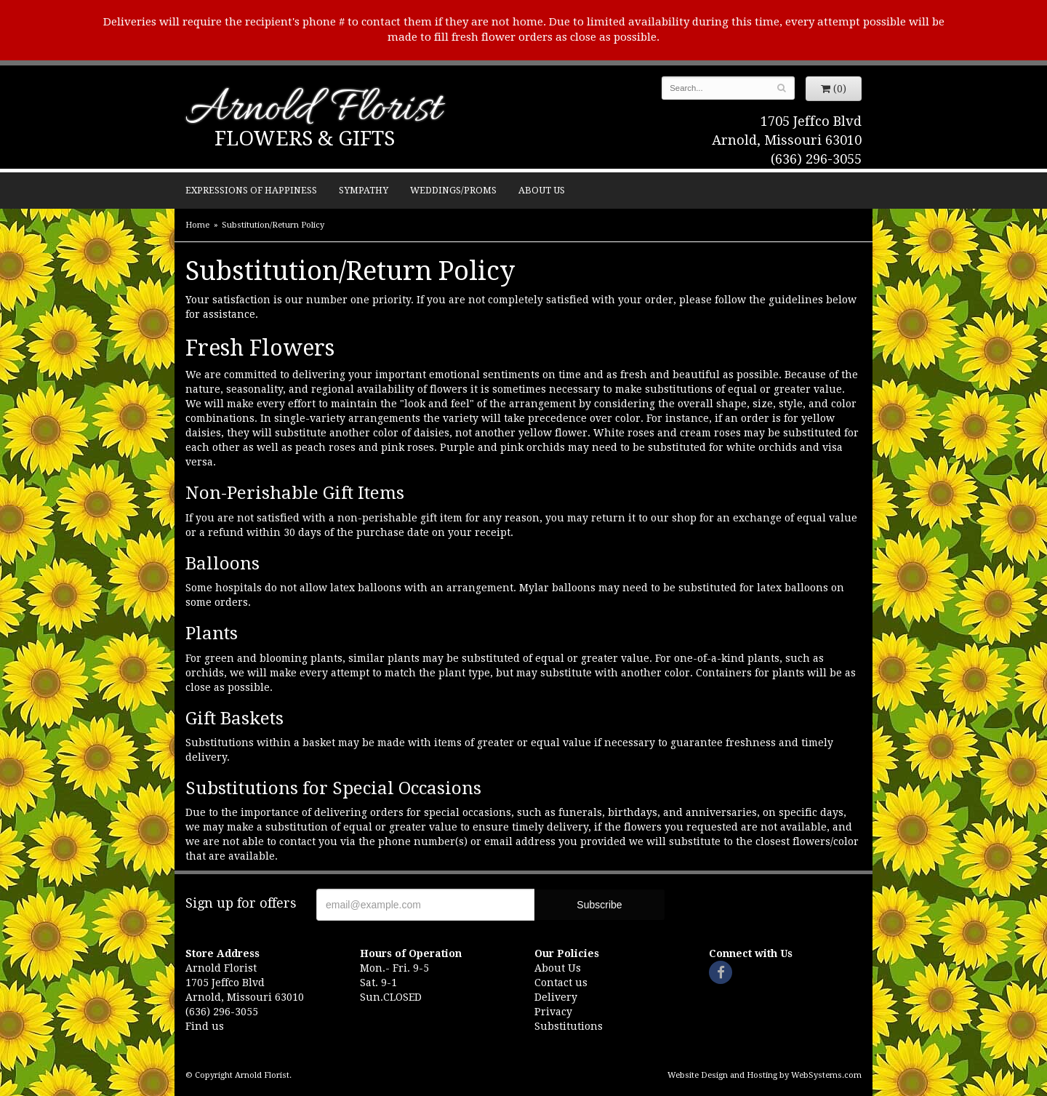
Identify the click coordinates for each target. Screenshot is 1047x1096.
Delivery (555, 997)
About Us (541, 190)
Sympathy (363, 190)
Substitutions (568, 1026)
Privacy (553, 1011)
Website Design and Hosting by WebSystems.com (764, 1075)
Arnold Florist (313, 110)
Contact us (560, 982)
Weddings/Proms (453, 190)
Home (197, 225)
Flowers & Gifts (304, 139)
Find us (204, 1026)
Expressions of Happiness (251, 190)
